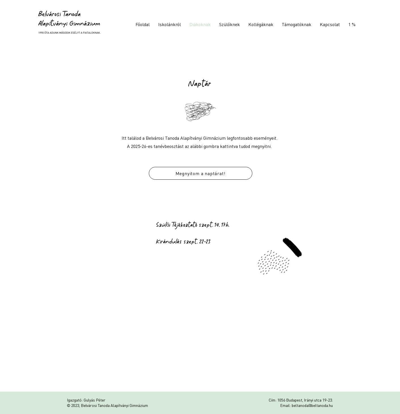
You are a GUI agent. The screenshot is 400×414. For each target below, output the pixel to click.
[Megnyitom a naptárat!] (200, 173)
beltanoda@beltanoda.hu (312, 405)
